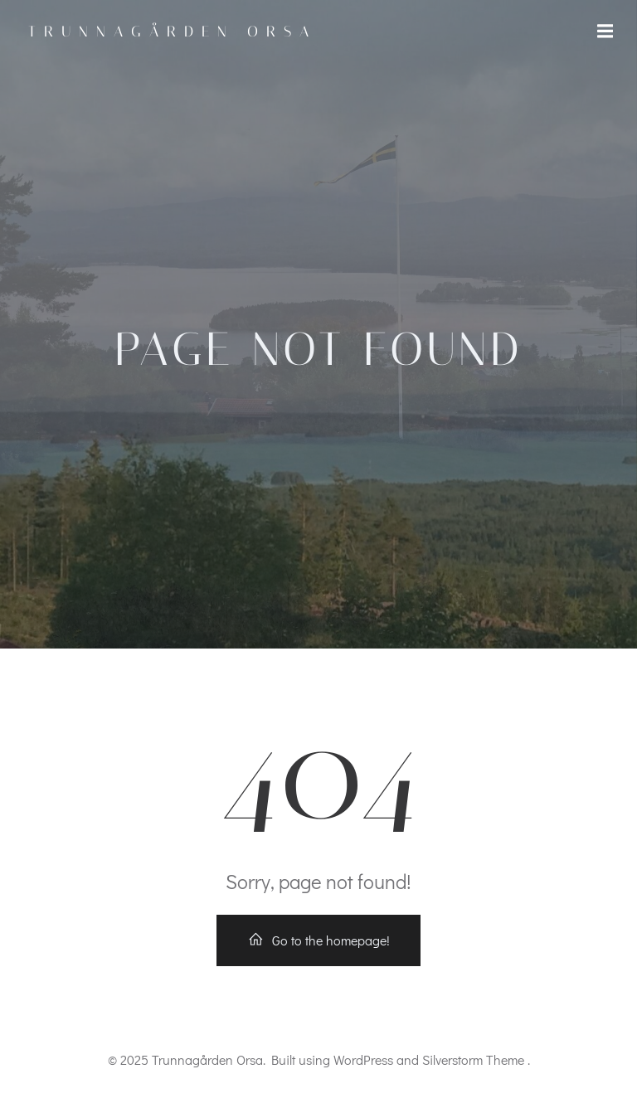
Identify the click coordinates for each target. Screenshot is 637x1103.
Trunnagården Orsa (172, 31)
